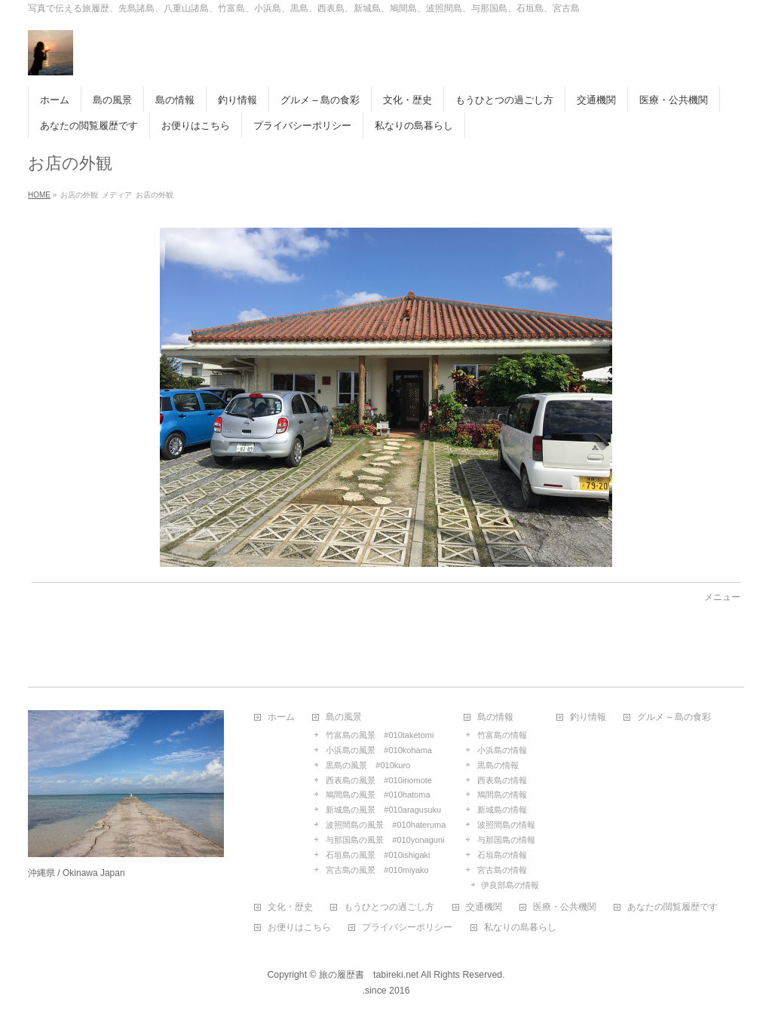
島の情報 (495, 717)
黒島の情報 (498, 765)
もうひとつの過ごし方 (389, 907)
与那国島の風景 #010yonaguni (385, 839)
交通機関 (484, 907)
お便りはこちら (299, 928)
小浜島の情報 (502, 750)
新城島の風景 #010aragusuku (383, 809)
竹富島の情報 (502, 735)
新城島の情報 (502, 809)
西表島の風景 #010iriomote (379, 780)
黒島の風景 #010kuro (368, 765)
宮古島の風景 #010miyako (377, 869)
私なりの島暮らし (520, 928)
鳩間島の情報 (502, 794)
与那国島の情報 (506, 839)
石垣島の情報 (502, 854)
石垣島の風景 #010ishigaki (378, 854)
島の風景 (344, 717)
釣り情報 (588, 717)
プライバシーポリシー (407, 928)
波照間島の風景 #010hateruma (386, 824)
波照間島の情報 (506, 824)
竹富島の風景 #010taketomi (379, 735)
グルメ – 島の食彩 (673, 717)
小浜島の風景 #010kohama (379, 750)
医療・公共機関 (564, 907)
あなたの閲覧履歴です (672, 907)
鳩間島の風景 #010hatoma (378, 794)
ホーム (281, 717)
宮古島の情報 (502, 869)
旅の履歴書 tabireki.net (368, 974)
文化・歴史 (290, 907)
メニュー (722, 597)
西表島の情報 (502, 780)
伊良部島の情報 (510, 885)
